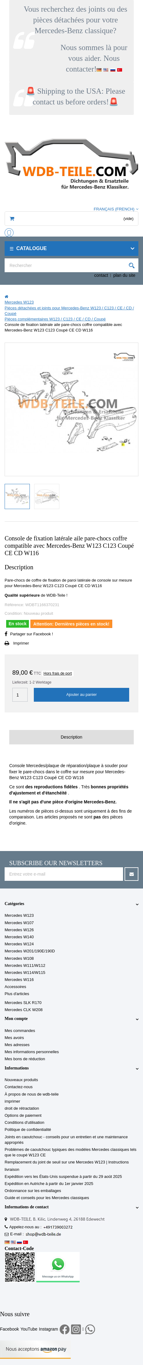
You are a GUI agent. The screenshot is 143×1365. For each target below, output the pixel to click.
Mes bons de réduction (25, 1059)
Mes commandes (20, 1030)
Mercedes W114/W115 (25, 972)
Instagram (48, 1329)
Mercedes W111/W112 (25, 965)
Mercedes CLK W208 (24, 1009)
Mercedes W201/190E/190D (30, 951)
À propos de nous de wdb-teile (32, 1094)
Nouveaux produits (21, 1079)
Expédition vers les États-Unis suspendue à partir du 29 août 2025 (63, 1176)
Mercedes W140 (19, 937)
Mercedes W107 (19, 922)
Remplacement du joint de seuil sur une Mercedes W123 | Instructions (67, 1162)
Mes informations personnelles (32, 1051)
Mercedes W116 (19, 979)
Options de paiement (23, 1115)
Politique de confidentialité (28, 1129)
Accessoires (15, 986)
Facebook (9, 1329)
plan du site (124, 275)
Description (71, 737)
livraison (12, 1169)
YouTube (28, 1329)
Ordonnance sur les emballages (33, 1190)
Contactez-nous (19, 1087)
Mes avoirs (14, 1037)
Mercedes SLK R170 (23, 1002)
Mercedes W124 (19, 944)
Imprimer (21, 643)
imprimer (12, 1101)
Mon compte (16, 1018)
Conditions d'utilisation (24, 1122)
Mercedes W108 (19, 958)
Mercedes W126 (19, 930)
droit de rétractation (22, 1108)
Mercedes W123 (19, 915)
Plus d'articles (17, 993)
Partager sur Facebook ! (31, 634)
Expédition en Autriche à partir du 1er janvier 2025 (49, 1183)
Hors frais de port (58, 673)
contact (101, 275)
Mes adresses (17, 1044)
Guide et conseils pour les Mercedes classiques (47, 1197)
